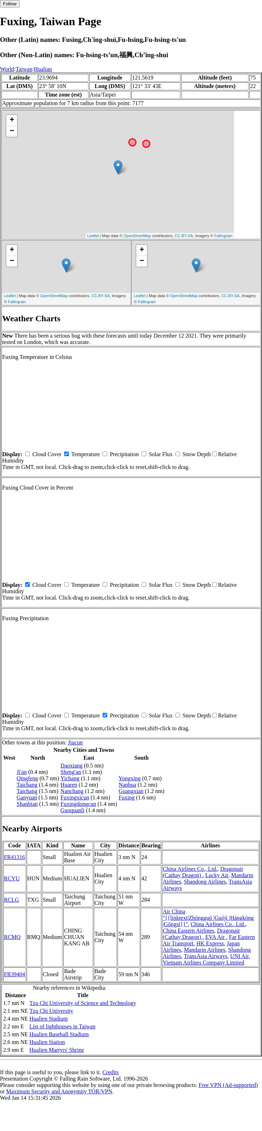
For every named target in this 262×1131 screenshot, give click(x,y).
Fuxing (127, 797)
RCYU (12, 878)
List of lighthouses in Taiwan (62, 1026)
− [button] (12, 131)
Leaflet (93, 236)
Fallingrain (223, 236)
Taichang (27, 785)
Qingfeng (27, 778)
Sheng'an (70, 772)
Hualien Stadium (48, 1019)
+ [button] (12, 120)
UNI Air (239, 956)
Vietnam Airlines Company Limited (203, 963)
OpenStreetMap (137, 236)
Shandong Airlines (205, 882)
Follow (10, 3)
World (7, 69)
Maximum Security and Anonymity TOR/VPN (59, 1091)
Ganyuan (27, 797)
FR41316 (14, 857)
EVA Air (215, 937)
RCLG (11, 900)
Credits (110, 1072)
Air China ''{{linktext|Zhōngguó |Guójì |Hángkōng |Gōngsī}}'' (208, 917)
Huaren (68, 785)
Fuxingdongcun (78, 804)
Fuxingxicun (74, 797)
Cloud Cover (46, 454)
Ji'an (22, 772)
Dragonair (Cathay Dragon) (201, 934)
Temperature (85, 454)
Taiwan (24, 69)
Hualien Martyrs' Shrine (56, 1050)
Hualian (43, 69)
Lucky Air (216, 875)
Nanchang (71, 791)
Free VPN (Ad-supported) (228, 1085)
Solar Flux (161, 454)
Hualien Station (47, 1042)
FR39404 (14, 974)
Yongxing (130, 778)
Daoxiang (71, 766)
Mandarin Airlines (204, 950)
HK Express (210, 943)
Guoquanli (72, 810)
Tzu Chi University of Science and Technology (82, 1003)
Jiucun (75, 742)
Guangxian (131, 791)
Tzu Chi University (51, 1011)
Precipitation (124, 454)
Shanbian (27, 804)
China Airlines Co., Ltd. (190, 869)
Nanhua (127, 785)
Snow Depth (196, 454)
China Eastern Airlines (188, 931)
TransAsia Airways (206, 956)
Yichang (69, 778)
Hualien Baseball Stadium (59, 1034)
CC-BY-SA (184, 236)
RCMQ (12, 937)
